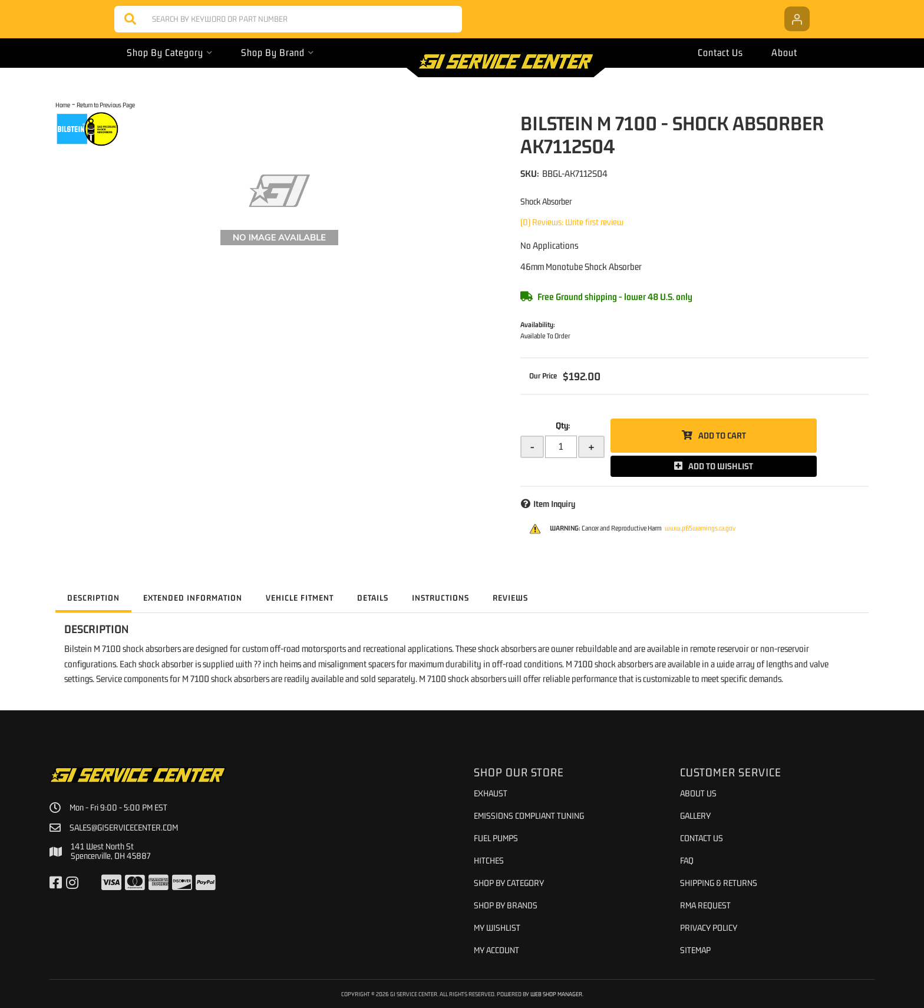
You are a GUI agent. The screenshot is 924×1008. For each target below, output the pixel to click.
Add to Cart (722, 435)
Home (62, 104)
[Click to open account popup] (797, 18)
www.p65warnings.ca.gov (700, 528)
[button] (288, 19)
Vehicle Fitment (300, 597)
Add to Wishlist (720, 466)
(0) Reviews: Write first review (571, 222)
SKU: (529, 173)
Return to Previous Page (106, 104)
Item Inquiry (554, 504)
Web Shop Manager (556, 993)
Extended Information (192, 597)
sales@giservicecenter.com (124, 827)
